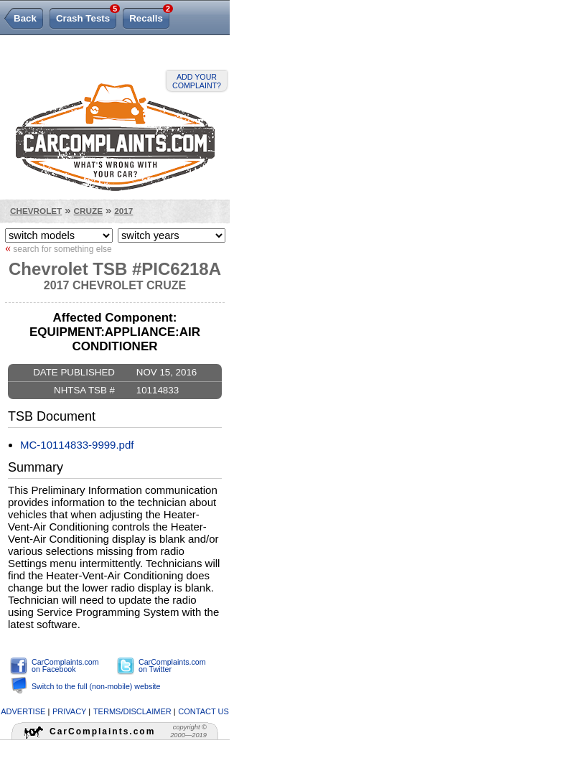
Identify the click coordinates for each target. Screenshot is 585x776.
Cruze (88, 210)
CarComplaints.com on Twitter (172, 666)
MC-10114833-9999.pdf (77, 445)
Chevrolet (36, 210)
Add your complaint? (196, 81)
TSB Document (51, 416)
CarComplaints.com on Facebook (65, 666)
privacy (69, 711)
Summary (35, 467)
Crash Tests (86, 16)
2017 (123, 210)
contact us (203, 711)
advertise (23, 711)
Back (25, 18)
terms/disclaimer (132, 711)
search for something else (58, 248)
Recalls (149, 16)
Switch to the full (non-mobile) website (96, 686)
